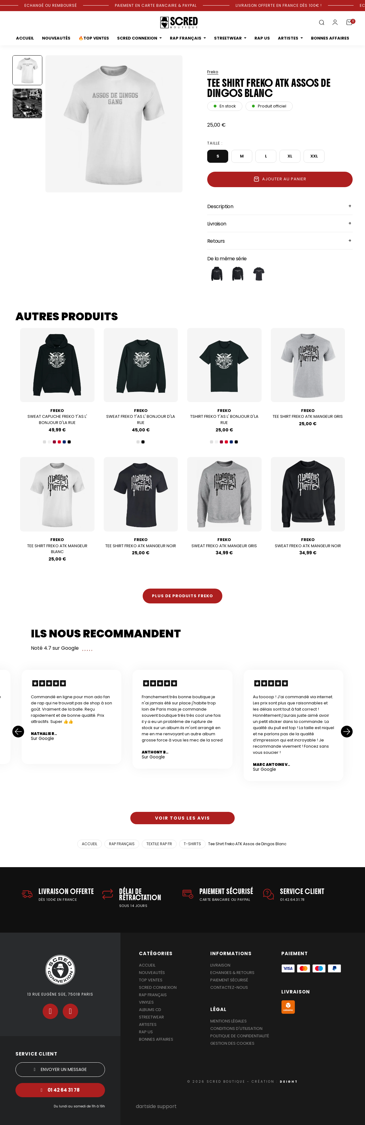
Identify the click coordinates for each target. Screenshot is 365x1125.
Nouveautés (152, 973)
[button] (321, 23)
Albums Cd (150, 1010)
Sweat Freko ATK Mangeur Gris (224, 543)
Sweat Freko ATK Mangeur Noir (308, 543)
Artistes (148, 1024)
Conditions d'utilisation (236, 1028)
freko (212, 72)
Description (220, 206)
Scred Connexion (158, 987)
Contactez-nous (229, 987)
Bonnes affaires (156, 1039)
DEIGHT (289, 1081)
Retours (216, 241)
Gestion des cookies (232, 1043)
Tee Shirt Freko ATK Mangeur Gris (308, 414)
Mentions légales (228, 1021)
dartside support (156, 1106)
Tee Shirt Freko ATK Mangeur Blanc (57, 546)
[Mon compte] (335, 22)
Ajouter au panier (280, 179)
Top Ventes (150, 980)
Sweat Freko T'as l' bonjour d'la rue (140, 417)
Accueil (147, 965)
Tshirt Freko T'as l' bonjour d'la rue (224, 417)
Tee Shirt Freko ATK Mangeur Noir (140, 543)
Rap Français (153, 995)
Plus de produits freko (182, 596)
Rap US (146, 1032)
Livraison (216, 223)
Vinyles (146, 1002)
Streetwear (151, 1017)
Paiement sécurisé (229, 980)
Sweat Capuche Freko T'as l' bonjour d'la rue (57, 417)
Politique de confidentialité (239, 1036)
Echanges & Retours (232, 973)
